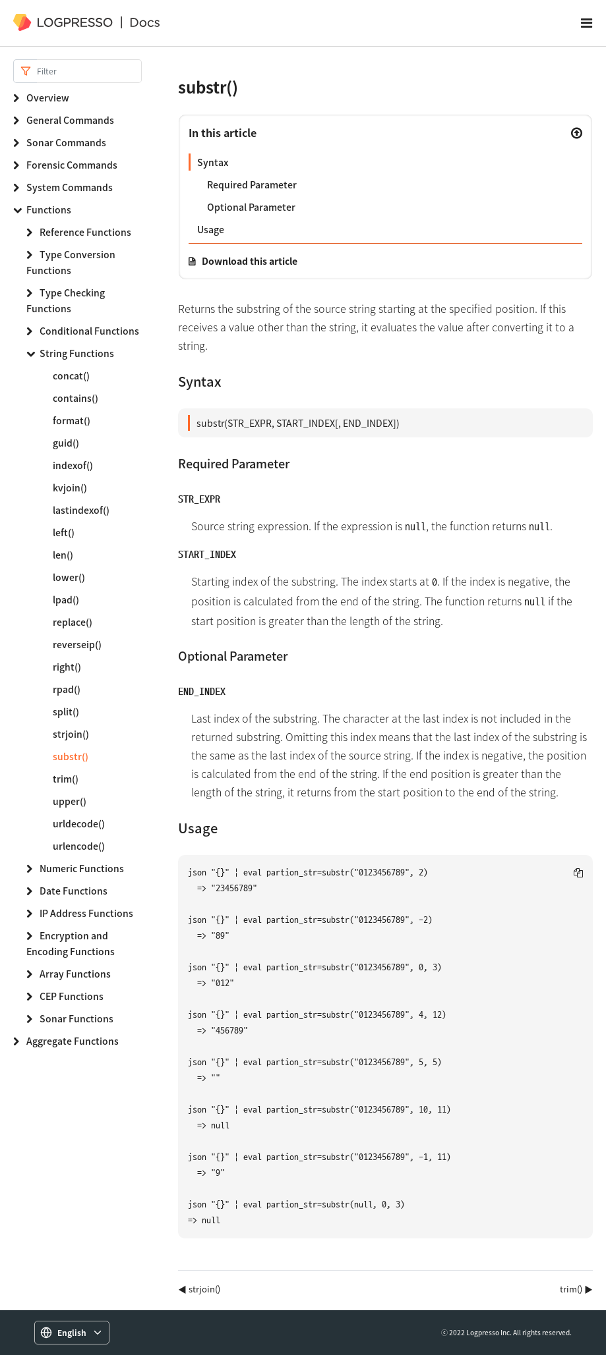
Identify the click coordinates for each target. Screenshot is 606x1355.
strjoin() (71, 733)
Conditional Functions (89, 330)
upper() (69, 801)
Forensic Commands (71, 164)
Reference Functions (85, 231)
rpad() (66, 689)
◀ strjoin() (199, 1289)
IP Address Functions (86, 913)
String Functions (77, 353)
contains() (75, 397)
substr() (70, 756)
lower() (69, 577)
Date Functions (73, 890)
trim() (65, 778)
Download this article (249, 260)
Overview (47, 97)
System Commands (69, 187)
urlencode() (79, 845)
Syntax (212, 162)
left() (64, 532)
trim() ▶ (576, 1289)
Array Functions (75, 973)
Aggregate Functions (72, 1040)
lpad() (66, 599)
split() (66, 711)
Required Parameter (252, 184)
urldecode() (79, 823)
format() (71, 420)
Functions (48, 209)
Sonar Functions (76, 1018)
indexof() (73, 465)
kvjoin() (70, 487)
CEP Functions (72, 996)
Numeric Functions (82, 868)
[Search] (89, 71)
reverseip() (77, 644)
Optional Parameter (251, 206)
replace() (72, 621)
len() (63, 554)
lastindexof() (81, 509)
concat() (71, 375)
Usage (210, 229)
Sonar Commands (66, 142)
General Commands (70, 119)
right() (67, 666)
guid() (66, 442)
